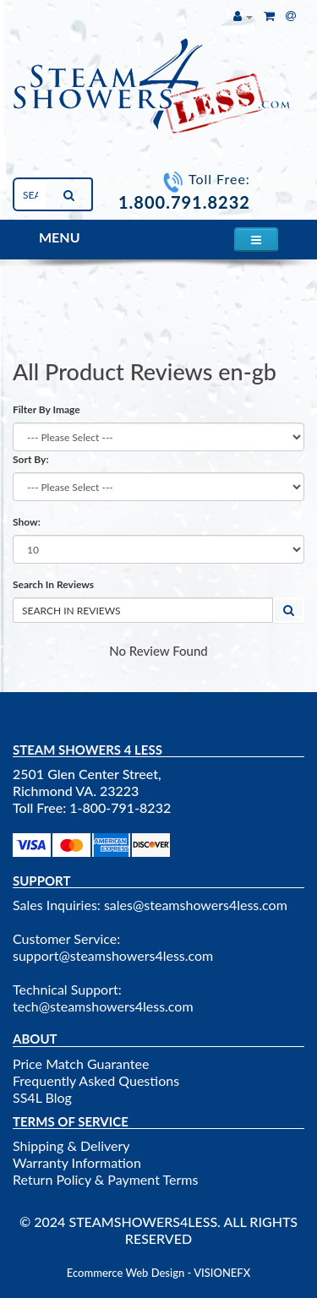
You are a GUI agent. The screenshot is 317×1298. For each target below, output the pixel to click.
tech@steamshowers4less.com (103, 1006)
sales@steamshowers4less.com (195, 905)
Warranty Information (77, 1162)
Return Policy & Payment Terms (105, 1179)
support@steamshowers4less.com (113, 955)
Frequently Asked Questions (96, 1080)
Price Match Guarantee (81, 1063)
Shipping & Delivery (71, 1145)
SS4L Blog (42, 1097)
